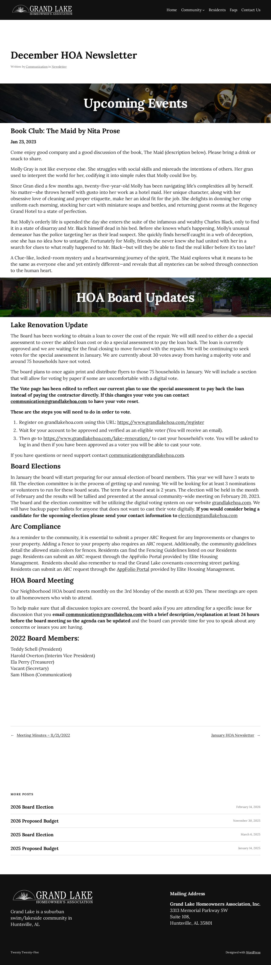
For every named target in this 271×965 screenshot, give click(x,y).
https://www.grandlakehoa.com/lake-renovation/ (97, 438)
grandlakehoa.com (231, 502)
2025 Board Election (32, 834)
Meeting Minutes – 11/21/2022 (43, 735)
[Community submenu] (203, 10)
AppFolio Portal (133, 569)
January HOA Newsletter (232, 735)
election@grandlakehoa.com (208, 515)
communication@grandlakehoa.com (49, 401)
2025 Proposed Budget (35, 848)
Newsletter (59, 66)
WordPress (253, 952)
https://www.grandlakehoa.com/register (160, 422)
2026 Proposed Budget (35, 820)
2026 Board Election (32, 806)
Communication (37, 66)
